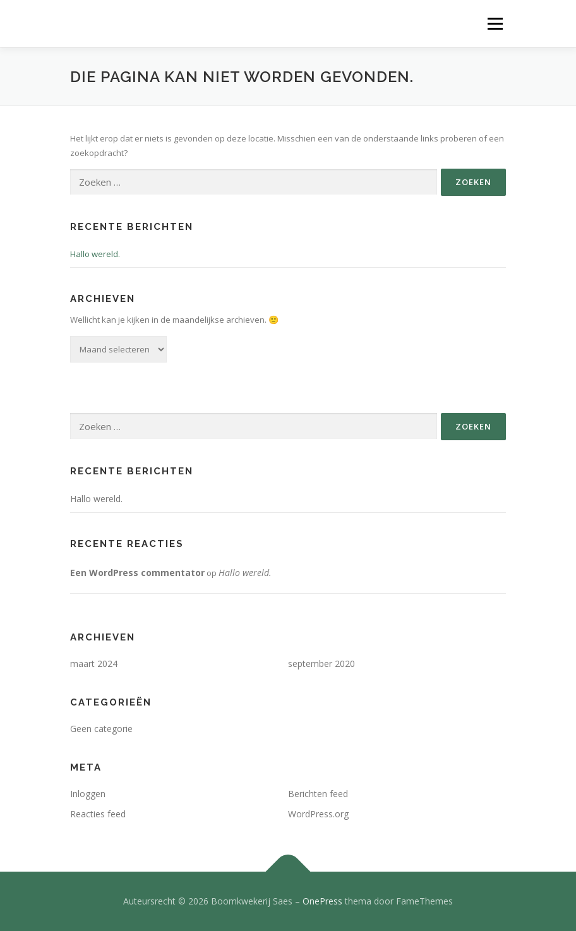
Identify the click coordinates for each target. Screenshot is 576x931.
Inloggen (87, 794)
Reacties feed (98, 814)
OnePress (322, 901)
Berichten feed (318, 794)
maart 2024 (93, 664)
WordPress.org (318, 814)
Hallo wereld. (95, 254)
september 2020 (321, 664)
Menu (495, 23)
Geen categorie (101, 729)
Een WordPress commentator (137, 573)
